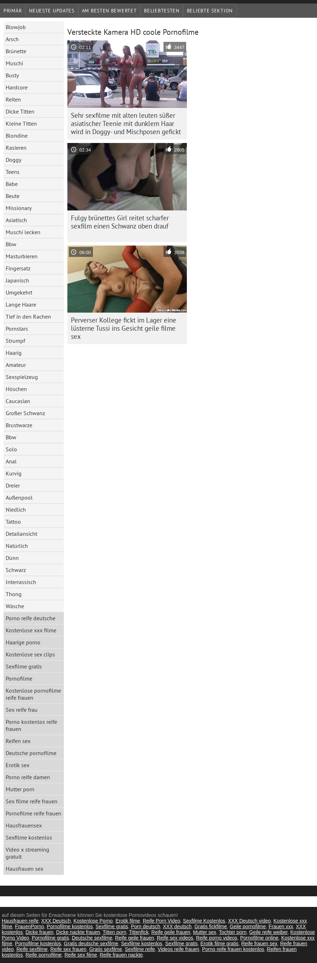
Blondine (17, 135)
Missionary (19, 207)
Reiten (13, 99)
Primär (13, 10)
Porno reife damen (28, 777)
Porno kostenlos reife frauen (31, 725)
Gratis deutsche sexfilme (91, 943)
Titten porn (114, 932)
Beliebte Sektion (210, 10)
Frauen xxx (280, 926)
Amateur (16, 364)
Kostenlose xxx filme (31, 630)
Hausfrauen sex (24, 868)
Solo (11, 449)
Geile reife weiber (268, 932)
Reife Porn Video (161, 921)
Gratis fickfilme (210, 926)
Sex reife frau (22, 709)
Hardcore (17, 87)
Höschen (16, 388)
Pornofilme (19, 678)
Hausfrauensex (24, 825)
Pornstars (17, 328)
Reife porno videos (217, 938)
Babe (12, 183)
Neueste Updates (51, 10)
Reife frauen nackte (121, 955)
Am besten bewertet (109, 10)
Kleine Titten (21, 123)
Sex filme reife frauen (31, 801)
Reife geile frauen (170, 932)
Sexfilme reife (140, 949)
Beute (13, 195)
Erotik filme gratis (219, 943)
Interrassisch (21, 581)
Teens (13, 171)
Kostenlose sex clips (30, 654)
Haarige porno (23, 642)
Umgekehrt (19, 292)
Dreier (13, 485)
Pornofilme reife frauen (33, 813)
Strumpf (15, 340)
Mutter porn (20, 789)
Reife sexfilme (32, 949)
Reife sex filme (81, 955)
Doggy (13, 159)
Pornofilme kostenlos (70, 926)
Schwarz (16, 569)
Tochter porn (232, 932)
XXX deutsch (177, 926)
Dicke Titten (20, 111)
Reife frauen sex (259, 943)
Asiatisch (16, 220)
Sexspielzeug (22, 376)
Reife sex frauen (68, 949)
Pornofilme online (259, 938)
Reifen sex (18, 740)
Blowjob (16, 27)
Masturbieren (22, 256)
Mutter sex (204, 932)
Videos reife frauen (178, 949)
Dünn (12, 557)
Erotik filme (128, 921)
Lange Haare (21, 304)
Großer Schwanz (25, 413)
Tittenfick (139, 932)
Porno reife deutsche (30, 618)
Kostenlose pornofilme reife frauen (33, 694)
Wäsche (15, 606)
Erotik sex (17, 765)
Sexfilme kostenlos (29, 837)
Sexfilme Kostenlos (204, 921)
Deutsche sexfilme (92, 938)
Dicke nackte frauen (78, 932)
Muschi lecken (23, 232)
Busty (12, 75)
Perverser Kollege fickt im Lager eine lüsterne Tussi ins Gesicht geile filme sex (123, 328)
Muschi (14, 63)
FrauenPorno (29, 926)
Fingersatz (18, 268)
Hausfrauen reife (20, 921)
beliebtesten (161, 10)
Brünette (16, 51)
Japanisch (17, 280)
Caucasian (18, 401)
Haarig (14, 352)
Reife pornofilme (44, 955)
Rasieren (16, 147)
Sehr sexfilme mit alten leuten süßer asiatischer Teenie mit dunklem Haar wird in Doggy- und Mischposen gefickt (126, 123)
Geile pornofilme (248, 926)
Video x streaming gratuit (27, 853)
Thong (14, 594)
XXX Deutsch (56, 921)
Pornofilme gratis (50, 938)
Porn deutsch (145, 926)
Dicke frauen (40, 932)
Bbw (11, 244)
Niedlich (16, 509)
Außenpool (19, 497)
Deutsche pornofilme (31, 752)
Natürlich (17, 545)
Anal (11, 461)
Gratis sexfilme (105, 949)
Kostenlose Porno (93, 921)
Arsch (12, 39)
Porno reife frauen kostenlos (233, 949)
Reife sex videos (175, 938)
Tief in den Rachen (28, 316)
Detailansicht (21, 533)
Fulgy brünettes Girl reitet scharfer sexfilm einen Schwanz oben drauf (120, 222)
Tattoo (13, 521)
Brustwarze (19, 425)
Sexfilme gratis (24, 666)
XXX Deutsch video (249, 921)
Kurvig (14, 473)
